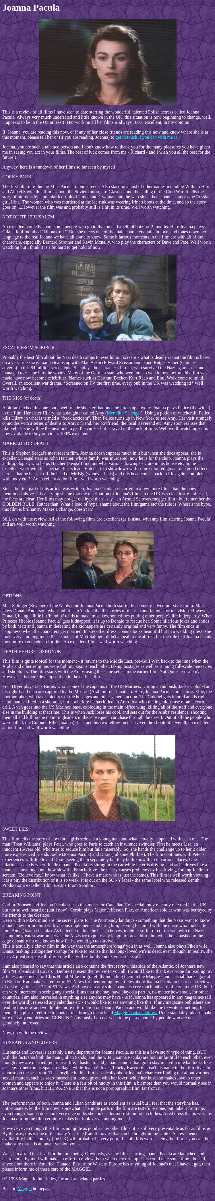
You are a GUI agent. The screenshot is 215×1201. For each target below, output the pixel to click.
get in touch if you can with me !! (146, 137)
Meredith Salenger (124, 412)
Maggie (25, 1188)
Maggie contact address (136, 1012)
